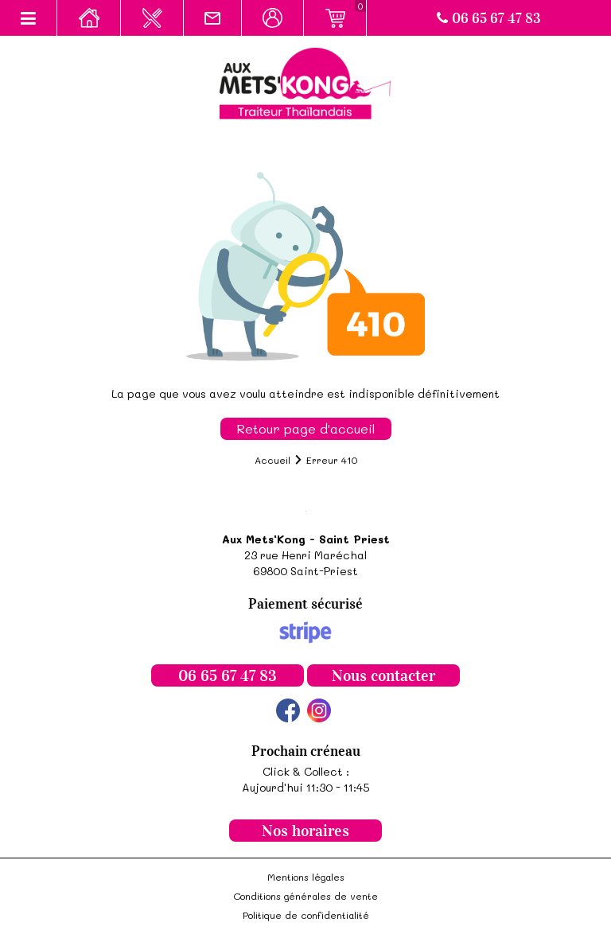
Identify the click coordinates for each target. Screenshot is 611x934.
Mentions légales (305, 876)
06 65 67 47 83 (489, 18)
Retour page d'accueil (306, 428)
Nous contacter (383, 675)
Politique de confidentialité (306, 915)
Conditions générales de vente (305, 895)
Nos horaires (305, 830)
